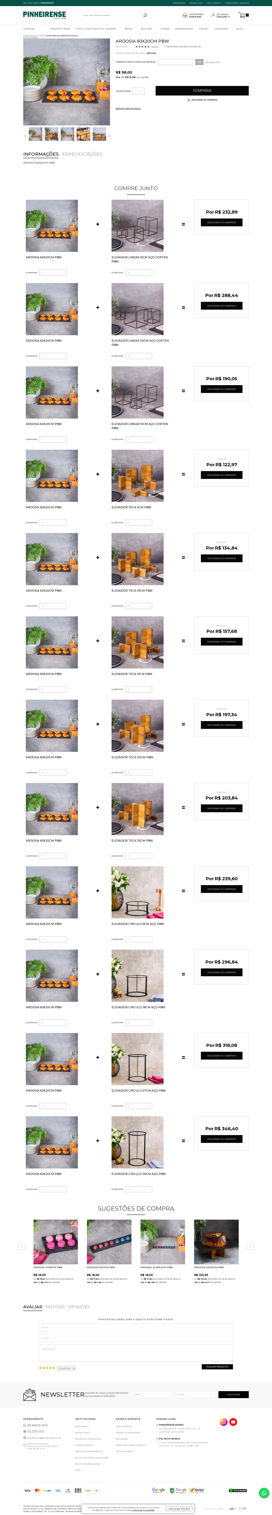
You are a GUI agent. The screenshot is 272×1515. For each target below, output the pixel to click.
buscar (145, 15)
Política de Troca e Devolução (91, 1458)
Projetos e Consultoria (88, 1439)
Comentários (136, 1353)
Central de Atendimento (88, 1451)
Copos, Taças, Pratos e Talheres (95, 28)
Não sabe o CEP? (212, 62)
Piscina (203, 28)
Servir (128, 28)
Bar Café (146, 28)
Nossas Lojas (82, 1433)
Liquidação (222, 28)
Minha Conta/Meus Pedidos (130, 1445)
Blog (239, 28)
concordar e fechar (179, 1508)
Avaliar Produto (217, 1366)
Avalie (154, 46)
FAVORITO (75, 1221)
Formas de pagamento (128, 1433)
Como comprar (124, 1426)
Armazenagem (184, 28)
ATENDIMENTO (179, 3)
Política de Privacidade (143, 1510)
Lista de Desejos (124, 1451)
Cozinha (165, 28)
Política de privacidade (88, 1464)
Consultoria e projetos (237, 3)
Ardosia (151, 53)
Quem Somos (81, 1426)
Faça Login (222, 16)
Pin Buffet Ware (60, 28)
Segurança (122, 1439)
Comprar (202, 91)
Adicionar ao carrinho (204, 100)
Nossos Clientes (84, 1445)
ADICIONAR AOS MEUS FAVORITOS (184, 46)
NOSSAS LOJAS (196, 3)
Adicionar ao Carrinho (221, 222)
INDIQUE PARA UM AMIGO (128, 108)
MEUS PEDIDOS (214, 3)
